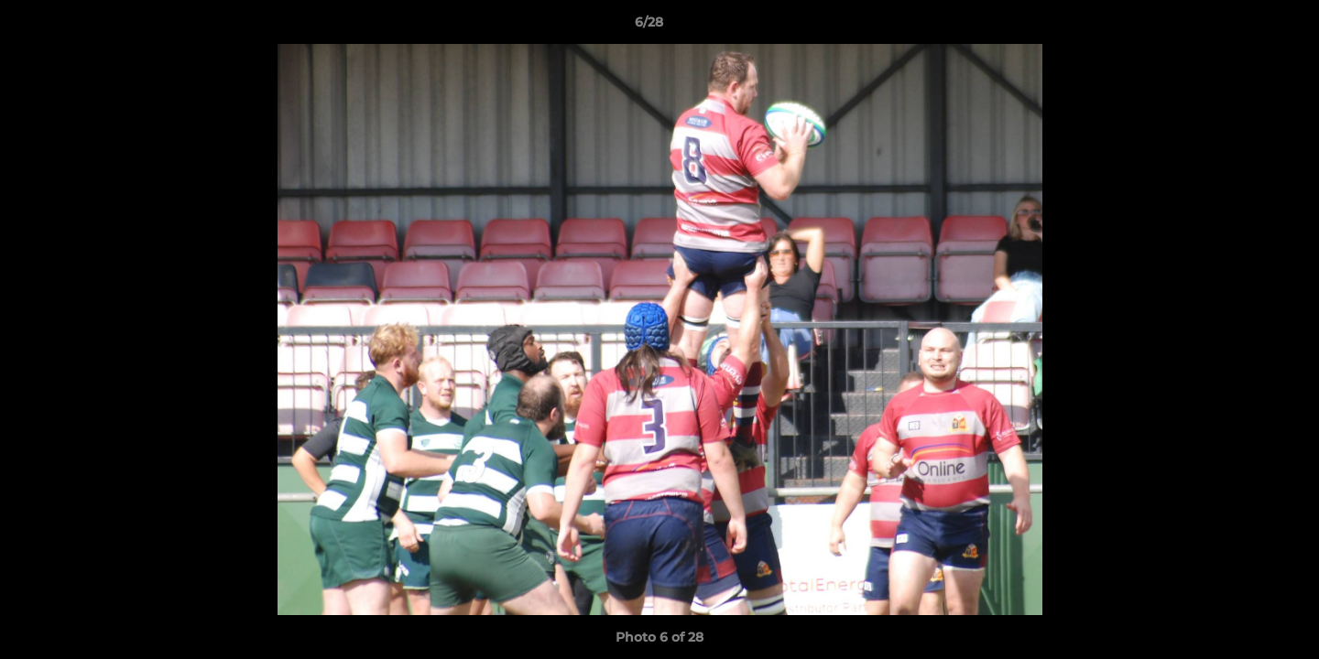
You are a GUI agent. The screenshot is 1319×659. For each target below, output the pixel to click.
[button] (1242, 26)
